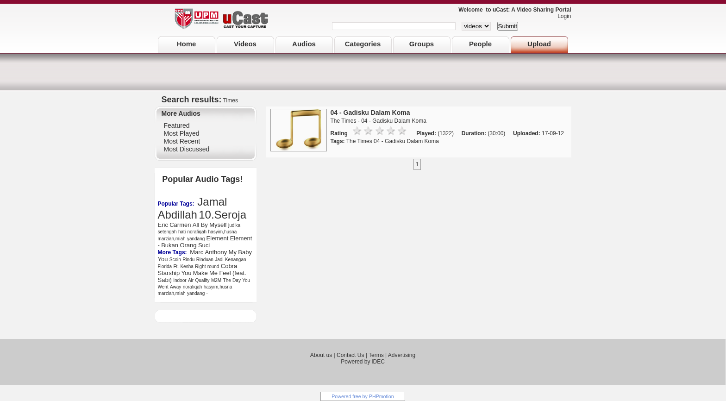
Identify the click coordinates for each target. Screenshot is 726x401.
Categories (363, 44)
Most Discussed (187, 149)
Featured (177, 125)
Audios (304, 44)
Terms (376, 355)
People (480, 44)
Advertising (401, 355)
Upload (539, 44)
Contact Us (350, 355)
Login (562, 16)
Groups (421, 44)
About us (321, 355)
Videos (245, 44)
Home (186, 44)
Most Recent (182, 141)
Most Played (182, 133)
